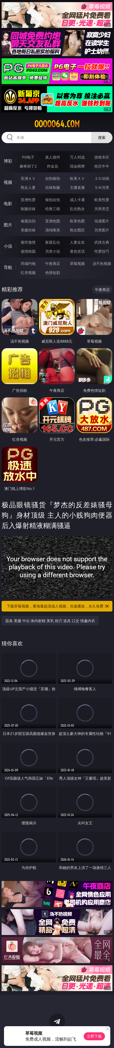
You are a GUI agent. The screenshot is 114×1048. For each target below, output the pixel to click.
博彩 (8, 161)
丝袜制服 (52, 187)
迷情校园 (28, 251)
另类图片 (101, 229)
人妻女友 (77, 242)
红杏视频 (28, 272)
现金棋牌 (77, 166)
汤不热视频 (101, 263)
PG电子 (28, 157)
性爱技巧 (101, 251)
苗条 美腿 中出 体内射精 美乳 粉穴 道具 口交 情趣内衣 (50, 620)
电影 (8, 203)
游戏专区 (101, 157)
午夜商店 (52, 263)
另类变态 (101, 208)
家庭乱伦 (52, 242)
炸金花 (52, 166)
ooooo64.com (57, 124)
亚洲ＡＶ (28, 178)
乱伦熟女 (77, 208)
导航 (8, 267)
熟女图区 (77, 229)
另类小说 (52, 251)
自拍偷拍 (52, 178)
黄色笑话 (77, 251)
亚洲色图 (52, 220)
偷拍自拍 (52, 199)
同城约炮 (28, 263)
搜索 (101, 137)
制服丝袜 (28, 208)
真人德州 (52, 157)
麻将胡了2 (28, 166)
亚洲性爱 (28, 199)
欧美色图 (77, 220)
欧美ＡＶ (77, 178)
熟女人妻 (28, 187)
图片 (8, 225)
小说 (8, 246)
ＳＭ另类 (101, 187)
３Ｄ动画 (101, 178)
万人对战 (77, 157)
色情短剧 (52, 272)
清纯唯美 (52, 229)
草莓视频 (77, 263)
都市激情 (28, 242)
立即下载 (94, 1036)
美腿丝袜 (28, 229)
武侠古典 (101, 242)
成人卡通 (77, 199)
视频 (8, 182)
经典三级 (52, 208)
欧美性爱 (101, 199)
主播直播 (77, 187)
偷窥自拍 (28, 220)
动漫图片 (101, 220)
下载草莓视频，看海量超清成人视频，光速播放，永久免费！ (58, 606)
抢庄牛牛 (101, 166)
